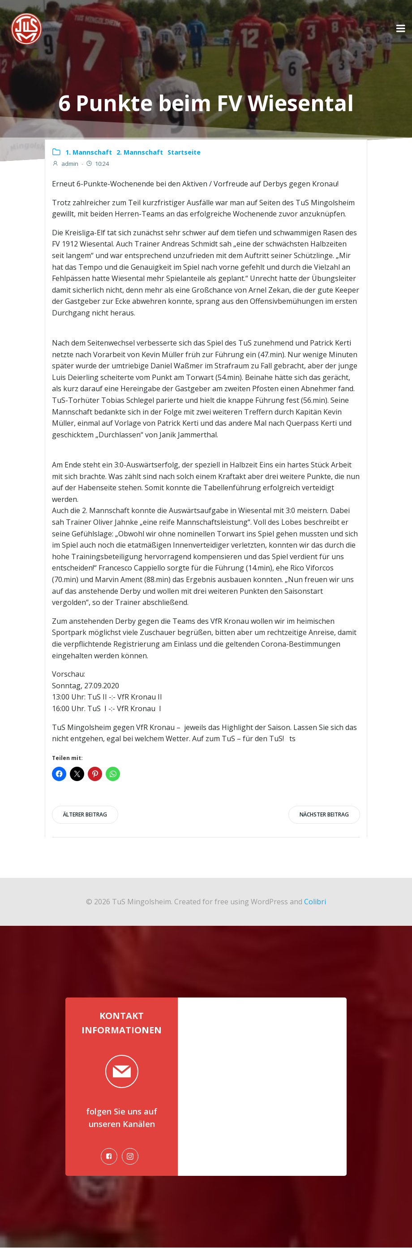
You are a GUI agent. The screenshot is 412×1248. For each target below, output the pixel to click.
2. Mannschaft (139, 151)
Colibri (315, 901)
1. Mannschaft (88, 151)
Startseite (184, 151)
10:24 (97, 164)
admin (65, 164)
